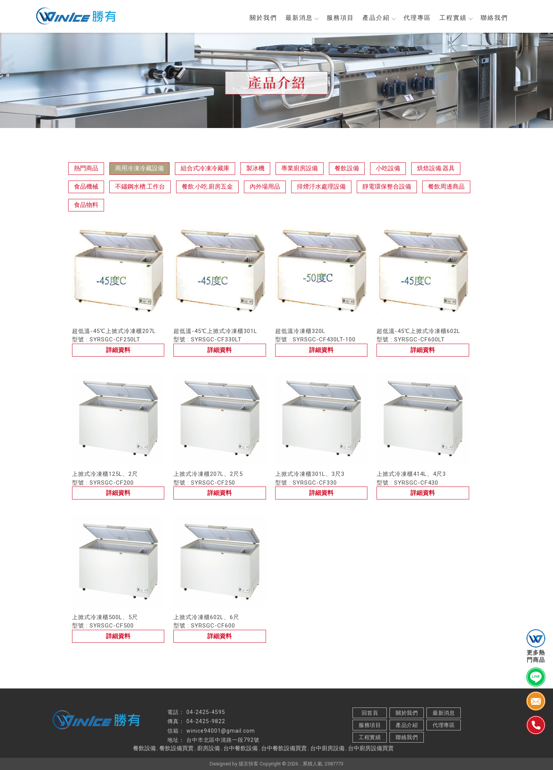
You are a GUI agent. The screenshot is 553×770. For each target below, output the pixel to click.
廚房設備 (208, 748)
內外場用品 (265, 186)
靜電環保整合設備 (386, 186)
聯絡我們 (491, 18)
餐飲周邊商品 (446, 186)
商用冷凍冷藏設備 (139, 168)
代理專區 (414, 18)
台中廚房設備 (327, 748)
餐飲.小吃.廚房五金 (207, 186)
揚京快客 (248, 764)
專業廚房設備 (299, 168)
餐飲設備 (347, 168)
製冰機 (255, 168)
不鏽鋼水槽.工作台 (140, 186)
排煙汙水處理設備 (321, 186)
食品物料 (86, 205)
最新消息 (299, 18)
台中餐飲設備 (240, 748)
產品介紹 (376, 18)
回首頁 (370, 713)
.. (300, 764)
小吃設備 (388, 168)
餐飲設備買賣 (176, 748)
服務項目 (337, 18)
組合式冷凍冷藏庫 (205, 168)
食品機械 (86, 186)
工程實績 (453, 18)
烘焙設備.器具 (436, 168)
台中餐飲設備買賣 (284, 748)
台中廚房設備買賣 (371, 748)
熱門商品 (86, 168)
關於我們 (260, 18)
